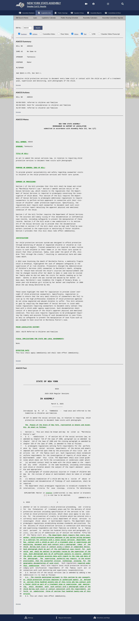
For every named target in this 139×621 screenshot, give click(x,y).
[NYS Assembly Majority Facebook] (90, 4)
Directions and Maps (101, 617)
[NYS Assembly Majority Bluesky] (113, 4)
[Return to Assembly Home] (41, 5)
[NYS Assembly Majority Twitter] (98, 4)
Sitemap (28, 617)
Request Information (63, 617)
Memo (78, 38)
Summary (24, 38)
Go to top (18, 89)
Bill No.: (18, 31)
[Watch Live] (83, 4)
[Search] (120, 4)
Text (87, 38)
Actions (36, 38)
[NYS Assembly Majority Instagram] (105, 4)
